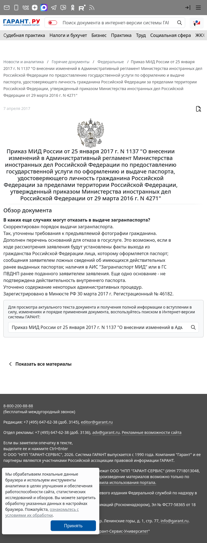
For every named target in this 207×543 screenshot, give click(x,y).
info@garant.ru (175, 520)
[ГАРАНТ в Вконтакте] (25, 7)
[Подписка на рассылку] (6, 7)
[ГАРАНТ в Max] (44, 7)
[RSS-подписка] (91, 7)
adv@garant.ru (106, 432)
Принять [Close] (73, 526)
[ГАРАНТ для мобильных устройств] (16, 7)
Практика (121, 35)
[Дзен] (34, 7)
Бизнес (99, 35)
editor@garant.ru (97, 422)
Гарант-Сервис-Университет (121, 531)
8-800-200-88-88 (18, 405)
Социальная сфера (170, 35)
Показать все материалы (39, 364)
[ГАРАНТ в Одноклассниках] (72, 7)
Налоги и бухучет (68, 35)
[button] (187, 7)
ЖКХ (200, 35)
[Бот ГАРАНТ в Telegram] (63, 7)
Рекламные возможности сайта (152, 432)
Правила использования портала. (124, 482)
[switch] (52, 22)
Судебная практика (24, 35)
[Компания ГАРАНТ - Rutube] (82, 7)
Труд (141, 35)
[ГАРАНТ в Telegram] (53, 7)
